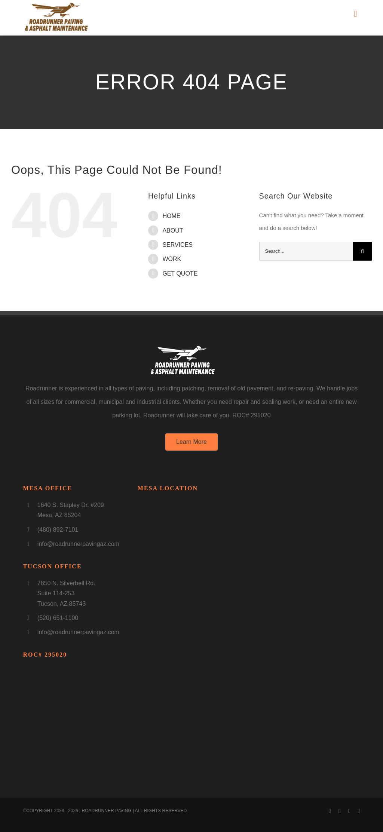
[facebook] (330, 811)
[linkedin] (359, 811)
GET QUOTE (179, 273)
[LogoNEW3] (56, 4)
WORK (171, 259)
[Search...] (306, 251)
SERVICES (177, 245)
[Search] (362, 251)
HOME (171, 216)
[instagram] (349, 811)
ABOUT (172, 230)
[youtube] (339, 811)
